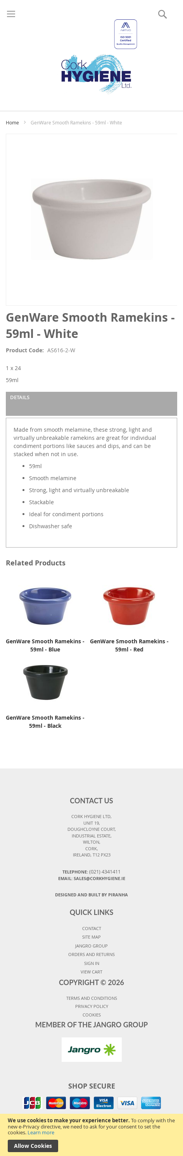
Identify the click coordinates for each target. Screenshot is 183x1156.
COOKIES (92, 1015)
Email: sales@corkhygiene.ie (91, 878)
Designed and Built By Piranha (91, 895)
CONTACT (91, 928)
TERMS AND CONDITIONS (91, 998)
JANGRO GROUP (91, 946)
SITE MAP (91, 937)
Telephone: (91, 871)
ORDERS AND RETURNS (91, 954)
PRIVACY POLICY (91, 1006)
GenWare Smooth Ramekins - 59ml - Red (129, 645)
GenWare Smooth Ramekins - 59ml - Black (45, 721)
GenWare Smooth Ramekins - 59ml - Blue (45, 645)
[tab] (91, 404)
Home (12, 122)
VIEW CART (91, 972)
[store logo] (91, 47)
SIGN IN (91, 963)
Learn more (41, 1132)
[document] (91, 1135)
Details (19, 397)
